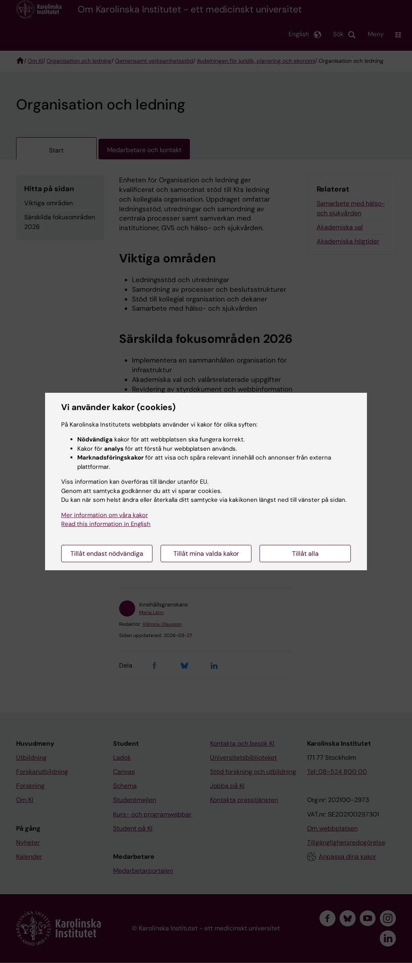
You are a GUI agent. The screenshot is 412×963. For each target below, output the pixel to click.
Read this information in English (105, 524)
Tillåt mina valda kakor (206, 553)
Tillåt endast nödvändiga (106, 553)
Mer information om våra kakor (104, 515)
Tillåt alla (305, 553)
